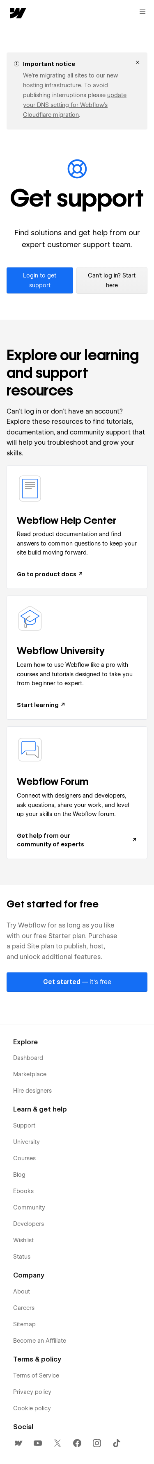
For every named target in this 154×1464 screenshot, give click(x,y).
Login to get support (39, 280)
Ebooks (23, 1191)
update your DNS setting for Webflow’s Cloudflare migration (74, 105)
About (21, 1291)
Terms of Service (36, 1375)
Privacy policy (32, 1392)
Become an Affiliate (39, 1340)
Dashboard (28, 1058)
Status (21, 1256)
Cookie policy (32, 1408)
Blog (19, 1174)
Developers (28, 1224)
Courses (24, 1158)
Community (29, 1207)
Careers (23, 1308)
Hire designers (32, 1090)
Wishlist (23, 1240)
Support (24, 1125)
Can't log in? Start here (112, 280)
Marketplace (29, 1074)
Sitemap (24, 1324)
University (26, 1142)
